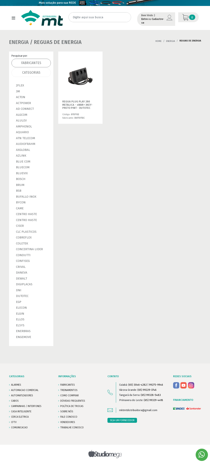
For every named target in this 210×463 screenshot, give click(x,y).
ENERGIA (170, 41)
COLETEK (22, 243)
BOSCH (20, 179)
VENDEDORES (67, 422)
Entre (144, 19)
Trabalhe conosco (72, 427)
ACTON (20, 97)
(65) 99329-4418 (153, 400)
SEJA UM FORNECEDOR (122, 420)
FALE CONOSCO (68, 416)
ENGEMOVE (23, 337)
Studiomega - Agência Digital (105, 454)
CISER (20, 226)
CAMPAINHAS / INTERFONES (26, 406)
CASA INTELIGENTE (21, 411)
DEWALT (21, 278)
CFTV (14, 422)
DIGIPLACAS (24, 284)
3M (18, 91)
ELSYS (20, 325)
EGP (18, 302)
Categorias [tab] (31, 72)
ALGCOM (21, 115)
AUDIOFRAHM (25, 144)
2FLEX (20, 85)
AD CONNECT (25, 109)
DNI (18, 290)
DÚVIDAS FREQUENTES (72, 400)
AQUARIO (22, 132)
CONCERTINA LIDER (29, 249)
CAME (20, 208)
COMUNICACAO (19, 427)
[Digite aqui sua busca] (100, 17)
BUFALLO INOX (26, 196)
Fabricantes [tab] (31, 63)
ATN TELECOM (25, 138)
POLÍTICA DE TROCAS (71, 406)
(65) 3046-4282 (137, 384)
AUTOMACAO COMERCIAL (25, 390)
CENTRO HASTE (26, 214)
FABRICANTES (67, 384)
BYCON (21, 202)
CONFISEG (23, 261)
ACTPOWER (23, 103)
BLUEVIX (22, 173)
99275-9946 (156, 384)
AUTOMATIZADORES (22, 395)
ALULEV (21, 120)
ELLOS (20, 319)
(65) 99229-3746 (146, 389)
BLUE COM (23, 161)
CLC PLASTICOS (26, 232)
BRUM (20, 185)
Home (158, 41)
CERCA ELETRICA (20, 416)
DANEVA (21, 272)
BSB (18, 191)
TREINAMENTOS (69, 390)
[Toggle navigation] (13, 18)
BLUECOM (23, 167)
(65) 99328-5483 (151, 395)
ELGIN (20, 313)
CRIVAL (21, 267)
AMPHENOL (24, 126)
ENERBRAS (23, 331)
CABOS (15, 400)
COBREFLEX (24, 237)
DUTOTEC (22, 296)
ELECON (21, 307)
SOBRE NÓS (66, 411)
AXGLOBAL (23, 150)
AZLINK (21, 155)
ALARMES (16, 384)
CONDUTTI (23, 255)
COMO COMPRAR (69, 395)
